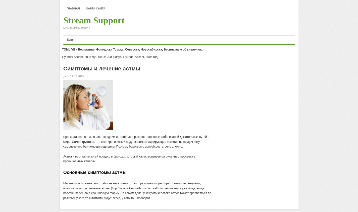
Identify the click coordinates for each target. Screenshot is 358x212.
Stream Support (94, 24)
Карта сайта (95, 8)
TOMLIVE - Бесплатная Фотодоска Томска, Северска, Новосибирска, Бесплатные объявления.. (132, 49)
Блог (70, 40)
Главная (73, 8)
